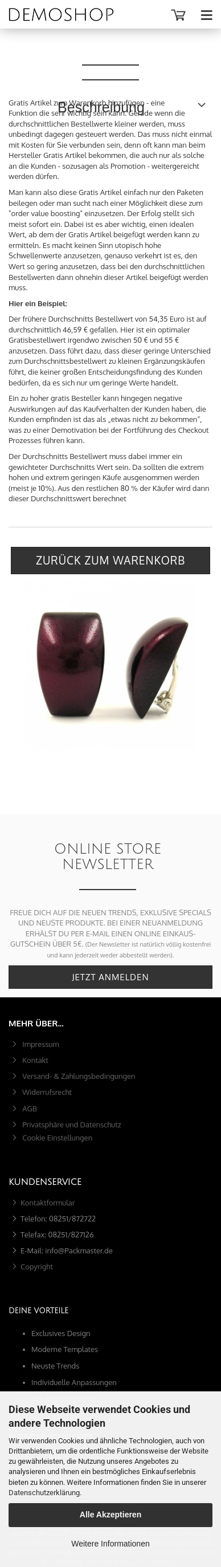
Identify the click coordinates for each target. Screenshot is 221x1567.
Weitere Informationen (110, 1543)
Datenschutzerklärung (44, 1492)
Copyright (37, 1266)
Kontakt (34, 1060)
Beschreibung (110, 51)
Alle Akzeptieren (110, 1514)
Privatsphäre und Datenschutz (71, 1124)
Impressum (40, 1044)
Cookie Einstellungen (56, 1137)
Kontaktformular (48, 1202)
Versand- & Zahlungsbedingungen (78, 1076)
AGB (29, 1108)
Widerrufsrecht (46, 1092)
